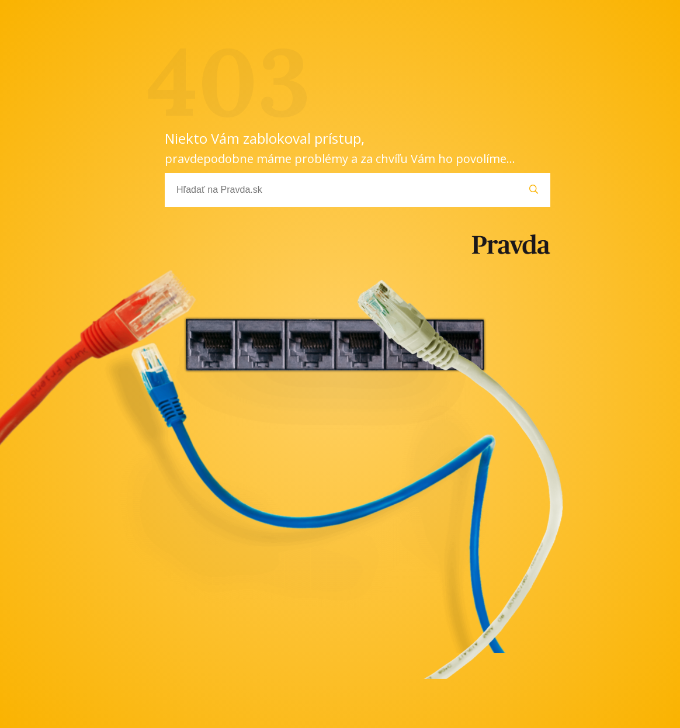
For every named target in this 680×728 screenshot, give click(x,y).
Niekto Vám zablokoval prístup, (340, 148)
